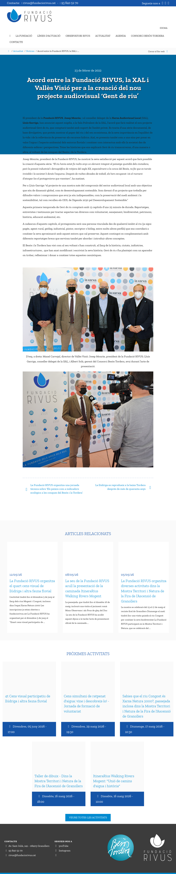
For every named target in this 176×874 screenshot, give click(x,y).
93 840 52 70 (69, 3)
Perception (165, 870)
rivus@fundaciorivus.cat (38, 3)
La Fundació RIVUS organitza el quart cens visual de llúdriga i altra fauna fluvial (32, 583)
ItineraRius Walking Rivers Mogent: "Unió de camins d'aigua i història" (113, 774)
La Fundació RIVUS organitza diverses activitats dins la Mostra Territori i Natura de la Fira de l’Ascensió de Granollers (143, 588)
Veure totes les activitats (88, 810)
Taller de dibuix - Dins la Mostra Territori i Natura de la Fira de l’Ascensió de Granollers (59, 774)
